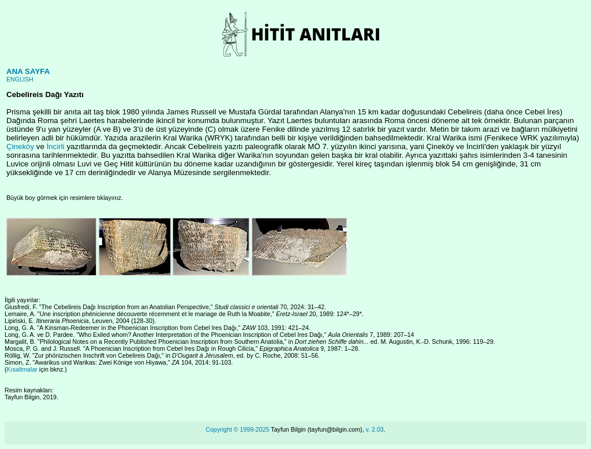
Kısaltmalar (22, 369)
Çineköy (20, 146)
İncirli (56, 146)
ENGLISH (19, 79)
